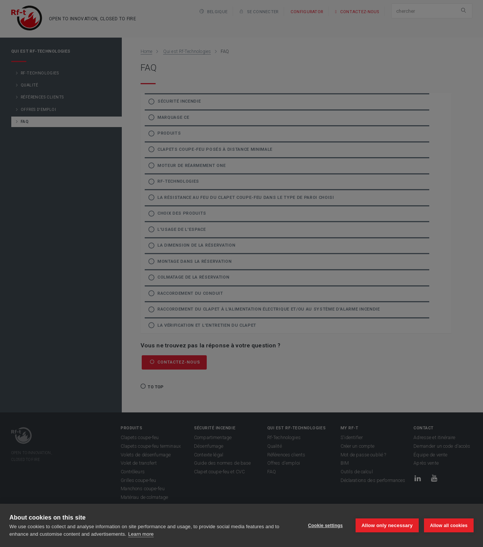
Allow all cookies (449, 525)
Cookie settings (325, 525)
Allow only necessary (387, 525)
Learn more (141, 534)
